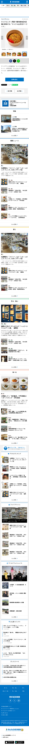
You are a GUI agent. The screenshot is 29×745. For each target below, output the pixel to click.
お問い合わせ (5, 712)
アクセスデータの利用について (8, 710)
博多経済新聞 (14, 2)
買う (18, 5)
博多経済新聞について (7, 706)
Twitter (14, 700)
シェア (9, 84)
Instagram (18, 700)
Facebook (10, 700)
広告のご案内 (5, 714)
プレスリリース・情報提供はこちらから (10, 708)
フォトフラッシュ (5, 19)
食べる (8, 5)
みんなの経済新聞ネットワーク (14, 729)
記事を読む (14, 79)
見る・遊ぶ (13, 5)
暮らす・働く (23, 5)
